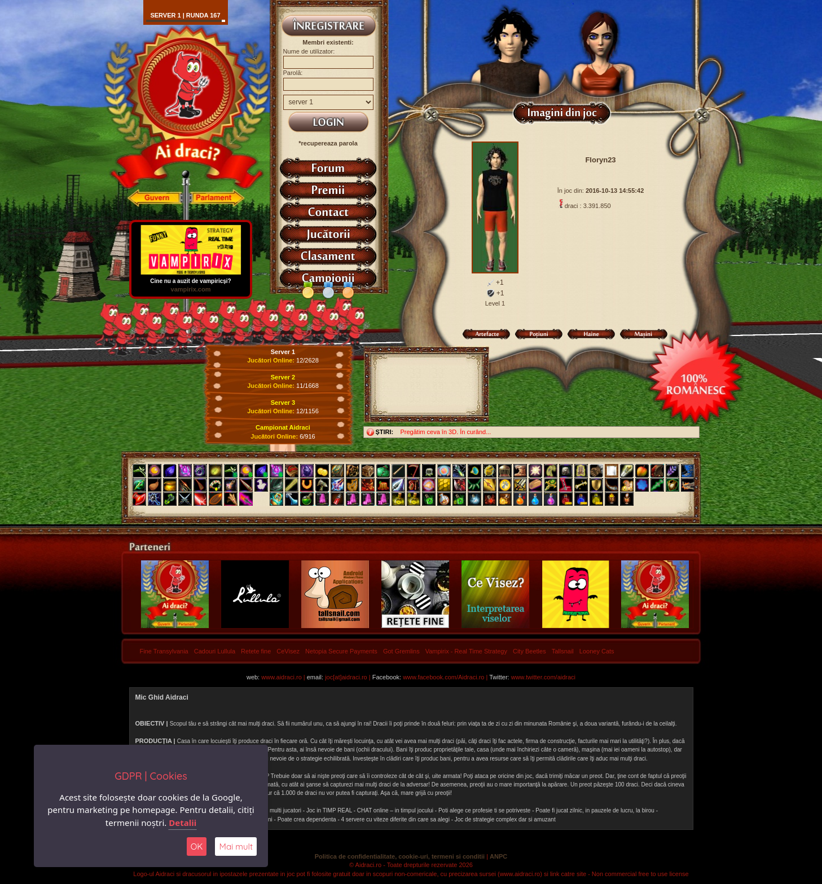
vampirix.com (190, 289)
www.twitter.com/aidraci (543, 677)
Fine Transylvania (164, 651)
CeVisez (288, 651)
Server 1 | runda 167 (185, 15)
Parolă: (293, 72)
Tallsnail (563, 651)
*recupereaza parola (328, 143)
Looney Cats (596, 651)
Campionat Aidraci (283, 427)
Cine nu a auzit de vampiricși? (190, 278)
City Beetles (529, 651)
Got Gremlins (401, 651)
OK (197, 846)
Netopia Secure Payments (341, 651)
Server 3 (283, 402)
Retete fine (256, 651)
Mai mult (236, 846)
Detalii (182, 822)
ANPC (498, 856)
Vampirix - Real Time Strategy (466, 651)
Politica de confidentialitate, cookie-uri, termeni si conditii (400, 856)
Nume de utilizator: (309, 51)
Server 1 (283, 351)
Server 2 (283, 377)
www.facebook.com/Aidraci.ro (443, 677)
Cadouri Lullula (214, 651)
